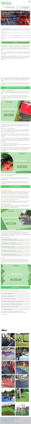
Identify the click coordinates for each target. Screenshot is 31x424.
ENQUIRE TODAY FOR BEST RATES (15, 87)
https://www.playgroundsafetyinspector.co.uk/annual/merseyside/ (11, 244)
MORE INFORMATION (15, 186)
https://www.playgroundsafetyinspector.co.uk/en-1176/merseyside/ (11, 251)
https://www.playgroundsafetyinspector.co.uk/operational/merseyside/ (12, 240)
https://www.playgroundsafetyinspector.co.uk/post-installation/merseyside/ (12, 247)
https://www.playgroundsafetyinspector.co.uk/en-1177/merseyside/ (11, 255)
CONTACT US (15, 287)
